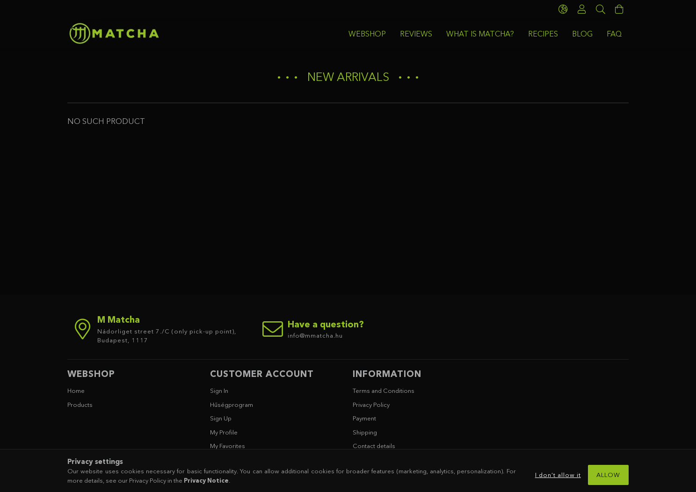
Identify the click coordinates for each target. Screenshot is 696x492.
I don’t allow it (558, 474)
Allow (608, 474)
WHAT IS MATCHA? (480, 33)
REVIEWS (416, 33)
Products (80, 404)
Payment (364, 418)
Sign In (219, 390)
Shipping (365, 432)
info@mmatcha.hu (315, 335)
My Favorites (227, 445)
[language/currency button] (563, 9)
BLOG (582, 33)
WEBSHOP (367, 33)
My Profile (224, 432)
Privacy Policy (371, 404)
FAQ (614, 33)
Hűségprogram (231, 404)
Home (76, 390)
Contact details (374, 445)
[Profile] (582, 9)
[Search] (600, 9)
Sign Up (221, 418)
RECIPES (543, 33)
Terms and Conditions (383, 390)
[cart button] (619, 9)
